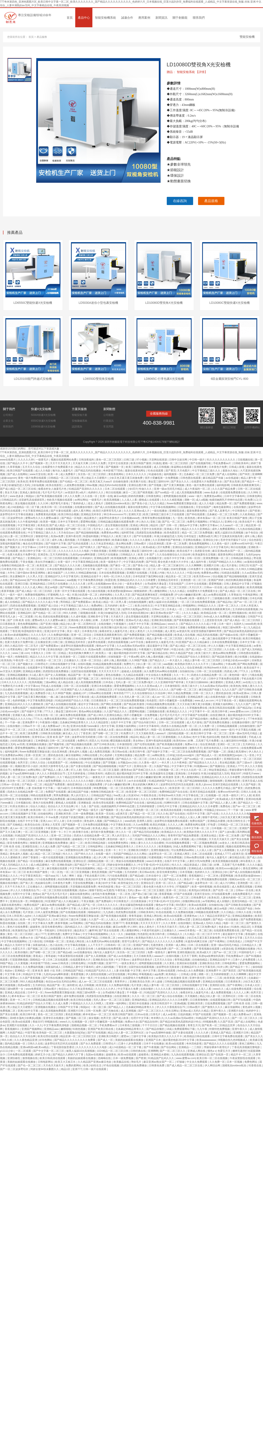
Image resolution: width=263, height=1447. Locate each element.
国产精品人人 (106, 547)
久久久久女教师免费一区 (155, 799)
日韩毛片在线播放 (108, 554)
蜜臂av (14, 977)
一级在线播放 (160, 510)
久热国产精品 (162, 766)
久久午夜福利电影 (28, 521)
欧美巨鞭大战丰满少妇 (114, 627)
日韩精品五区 (105, 689)
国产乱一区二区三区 (174, 521)
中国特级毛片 (247, 952)
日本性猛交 (190, 536)
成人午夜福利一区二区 (198, 488)
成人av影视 (169, 1014)
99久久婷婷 (69, 612)
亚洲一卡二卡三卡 (61, 831)
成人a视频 (202, 499)
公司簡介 (8, 414)
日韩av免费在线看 (194, 857)
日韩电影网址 (96, 846)
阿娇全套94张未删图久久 (66, 609)
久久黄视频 (22, 963)
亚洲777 (33, 930)
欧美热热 (190, 518)
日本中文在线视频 (49, 547)
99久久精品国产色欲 (182, 653)
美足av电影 (52, 587)
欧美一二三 (126, 605)
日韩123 (243, 565)
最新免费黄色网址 (197, 510)
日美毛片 (155, 1014)
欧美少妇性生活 (144, 605)
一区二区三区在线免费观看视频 (197, 601)
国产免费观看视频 (244, 503)
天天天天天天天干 (109, 671)
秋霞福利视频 (91, 536)
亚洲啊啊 (257, 474)
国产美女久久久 (180, 481)
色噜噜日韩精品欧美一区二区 (18, 565)
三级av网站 (217, 664)
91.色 (38, 616)
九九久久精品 (157, 503)
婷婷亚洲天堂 (211, 729)
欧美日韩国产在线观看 (20, 470)
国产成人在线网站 (18, 474)
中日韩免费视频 (173, 857)
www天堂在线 (38, 474)
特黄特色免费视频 (219, 1029)
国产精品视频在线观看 (160, 634)
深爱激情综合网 (74, 850)
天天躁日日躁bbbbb (197, 682)
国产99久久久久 (84, 853)
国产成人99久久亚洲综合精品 (105, 715)
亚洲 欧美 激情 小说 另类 (47, 970)
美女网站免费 (124, 543)
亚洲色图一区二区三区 (193, 580)
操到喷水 (72, 985)
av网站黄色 (159, 755)
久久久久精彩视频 (172, 499)
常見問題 (108, 426)
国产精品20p (225, 601)
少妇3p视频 (38, 485)
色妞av (83, 890)
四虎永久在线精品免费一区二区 (209, 674)
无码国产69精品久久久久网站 (225, 561)
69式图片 (181, 904)
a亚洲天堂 (122, 813)
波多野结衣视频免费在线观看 (78, 645)
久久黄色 (83, 908)
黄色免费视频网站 (199, 543)
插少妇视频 (241, 656)
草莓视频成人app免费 (151, 974)
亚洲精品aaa (158, 623)
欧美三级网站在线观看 (139, 466)
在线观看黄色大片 (60, 948)
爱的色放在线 (224, 693)
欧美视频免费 (119, 558)
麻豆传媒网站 (137, 707)
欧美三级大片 (124, 536)
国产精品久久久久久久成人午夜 (40, 601)
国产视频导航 (57, 744)
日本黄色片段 (9, 569)
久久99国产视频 (138, 660)
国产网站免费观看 (247, 664)
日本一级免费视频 (83, 813)
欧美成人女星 (106, 729)
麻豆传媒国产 (56, 572)
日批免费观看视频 (215, 1003)
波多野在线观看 (97, 642)
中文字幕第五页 (120, 747)
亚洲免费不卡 (30, 722)
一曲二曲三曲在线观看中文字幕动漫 (221, 638)
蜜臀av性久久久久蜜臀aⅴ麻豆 (42, 518)
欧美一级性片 (231, 795)
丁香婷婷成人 (79, 503)
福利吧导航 (128, 532)
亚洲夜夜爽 (200, 466)
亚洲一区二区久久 (228, 605)
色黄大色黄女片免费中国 (21, 554)
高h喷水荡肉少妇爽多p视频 (26, 1018)
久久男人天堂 (35, 576)
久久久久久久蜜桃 (140, 539)
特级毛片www (251, 773)
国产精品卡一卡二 (252, 481)
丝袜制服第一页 (117, 656)
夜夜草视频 (8, 591)
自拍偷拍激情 (247, 726)
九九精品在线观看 (133, 674)
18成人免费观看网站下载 (187, 846)
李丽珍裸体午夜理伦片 (242, 769)
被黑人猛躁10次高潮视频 (229, 532)
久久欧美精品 (248, 514)
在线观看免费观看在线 (233, 492)
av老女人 (224, 842)
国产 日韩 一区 (169, 525)
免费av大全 (191, 744)
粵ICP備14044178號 (155, 441)
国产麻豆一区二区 (120, 565)
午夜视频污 (120, 623)
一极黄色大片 (98, 777)
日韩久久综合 (38, 762)
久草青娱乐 (234, 594)
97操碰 (181, 1061)
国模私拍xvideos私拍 (117, 503)
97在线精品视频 (124, 689)
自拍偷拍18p (187, 671)
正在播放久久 (72, 660)
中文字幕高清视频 (75, 945)
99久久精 (7, 1039)
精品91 (154, 525)
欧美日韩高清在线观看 (222, 707)
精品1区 (167, 839)
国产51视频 (116, 872)
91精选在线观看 (230, 572)
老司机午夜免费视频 (98, 817)
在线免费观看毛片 (243, 893)
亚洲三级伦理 (71, 729)
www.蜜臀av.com (240, 711)
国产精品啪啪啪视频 (88, 532)
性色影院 (152, 700)
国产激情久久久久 (25, 598)
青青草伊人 (121, 981)
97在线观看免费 (221, 893)
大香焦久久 (37, 653)
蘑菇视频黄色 (42, 609)
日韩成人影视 (237, 466)
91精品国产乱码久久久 (99, 970)
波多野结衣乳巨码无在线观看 (177, 784)
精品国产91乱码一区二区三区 (158, 598)
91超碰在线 (155, 474)
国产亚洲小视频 (49, 623)
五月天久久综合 (31, 466)
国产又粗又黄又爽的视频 (32, 696)
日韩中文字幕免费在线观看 (224, 678)
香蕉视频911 (196, 875)
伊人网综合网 (213, 1065)
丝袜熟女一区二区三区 (49, 660)
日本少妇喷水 (75, 820)
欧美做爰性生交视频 (204, 554)
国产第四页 (230, 970)
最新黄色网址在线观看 (231, 554)
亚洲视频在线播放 (36, 744)
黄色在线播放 (113, 674)
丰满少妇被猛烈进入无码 (15, 485)
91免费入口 (251, 499)
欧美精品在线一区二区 (214, 612)
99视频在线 (130, 649)
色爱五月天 (19, 948)
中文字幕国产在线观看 (195, 715)
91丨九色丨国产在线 (88, 806)
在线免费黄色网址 (97, 718)
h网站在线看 (90, 755)
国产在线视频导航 (201, 463)
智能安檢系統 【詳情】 (192, 72)
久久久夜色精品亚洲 (26, 1039)
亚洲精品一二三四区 (138, 587)
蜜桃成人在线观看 (149, 499)
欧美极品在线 (122, 1061)
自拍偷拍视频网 (137, 601)
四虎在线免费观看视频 (23, 605)
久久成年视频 (79, 616)
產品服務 (42, 36)
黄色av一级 (135, 897)
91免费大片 (128, 733)
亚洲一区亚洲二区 (36, 755)
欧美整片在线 (139, 481)
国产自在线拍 (178, 813)
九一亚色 (178, 518)
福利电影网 (222, 485)
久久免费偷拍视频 (183, 912)
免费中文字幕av (209, 525)
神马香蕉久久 (248, 861)
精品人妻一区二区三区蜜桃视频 (158, 737)
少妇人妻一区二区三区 (148, 664)
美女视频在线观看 (25, 503)
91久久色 (163, 813)
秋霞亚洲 (110, 580)
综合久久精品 (38, 806)
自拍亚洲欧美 (218, 715)
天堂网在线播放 (192, 539)
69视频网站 (190, 605)
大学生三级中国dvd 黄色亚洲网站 (26, 572)
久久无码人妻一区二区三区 (134, 696)
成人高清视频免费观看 (189, 492)
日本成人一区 (175, 609)
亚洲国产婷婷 (216, 580)
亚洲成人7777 (235, 766)
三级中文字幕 (139, 1036)
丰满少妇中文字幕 (106, 883)
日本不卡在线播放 (154, 1043)
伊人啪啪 (86, 620)
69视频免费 (167, 594)
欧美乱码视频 (158, 824)
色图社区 (110, 773)
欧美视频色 (165, 846)
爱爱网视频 (215, 583)
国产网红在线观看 (111, 704)
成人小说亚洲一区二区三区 (172, 908)
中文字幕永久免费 (43, 923)
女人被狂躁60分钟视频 (234, 740)
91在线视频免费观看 (178, 842)
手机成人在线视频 (51, 685)
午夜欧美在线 (149, 795)
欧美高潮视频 (112, 499)
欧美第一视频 (48, 521)
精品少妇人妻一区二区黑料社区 (78, 623)
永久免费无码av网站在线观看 (161, 671)
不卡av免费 (52, 817)
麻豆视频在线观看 (57, 868)
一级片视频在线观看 (59, 839)
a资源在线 (227, 948)
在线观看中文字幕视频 (40, 667)
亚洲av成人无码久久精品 (207, 923)
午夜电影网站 (251, 594)
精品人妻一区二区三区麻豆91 (167, 565)
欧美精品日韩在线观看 (197, 1036)
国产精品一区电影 (72, 518)
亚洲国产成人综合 (48, 605)
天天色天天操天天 (219, 839)
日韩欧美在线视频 (51, 733)
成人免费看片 (68, 474)
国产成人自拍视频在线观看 (110, 507)
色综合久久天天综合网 (61, 806)
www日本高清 (102, 897)
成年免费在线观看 (74, 996)
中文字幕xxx (29, 547)
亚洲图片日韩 (212, 565)
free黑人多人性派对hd (127, 795)
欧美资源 (229, 977)
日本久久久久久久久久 (14, 682)
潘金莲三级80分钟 (159, 481)
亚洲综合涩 (80, 861)
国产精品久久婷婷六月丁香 (68, 1054)
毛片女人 (98, 528)
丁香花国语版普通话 (63, 1047)
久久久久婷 (202, 1032)
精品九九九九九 (176, 667)
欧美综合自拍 (33, 824)
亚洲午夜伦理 (74, 536)
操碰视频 (130, 934)
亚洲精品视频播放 (18, 674)
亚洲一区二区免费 (176, 543)
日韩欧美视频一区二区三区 (140, 569)
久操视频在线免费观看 (108, 948)
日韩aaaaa (58, 580)
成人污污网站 (228, 883)
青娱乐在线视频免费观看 (130, 861)
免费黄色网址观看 (195, 824)
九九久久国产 (230, 689)
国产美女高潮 (232, 481)
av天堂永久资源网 (10, 671)
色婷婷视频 (19, 700)
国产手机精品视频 (23, 879)
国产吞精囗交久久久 (145, 769)
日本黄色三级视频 (130, 1025)
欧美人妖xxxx (203, 784)
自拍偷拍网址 (46, 813)
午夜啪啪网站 (24, 799)
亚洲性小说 (231, 521)
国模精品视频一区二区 (101, 861)
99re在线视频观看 (92, 609)
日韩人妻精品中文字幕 (237, 583)
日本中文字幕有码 (234, 496)
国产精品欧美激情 (222, 656)
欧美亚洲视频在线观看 (226, 861)
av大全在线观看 (137, 780)
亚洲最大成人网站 (23, 715)
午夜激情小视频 (49, 722)
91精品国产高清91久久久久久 (86, 488)
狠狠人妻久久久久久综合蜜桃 (93, 747)
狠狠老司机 (42, 536)
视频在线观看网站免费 (64, 459)
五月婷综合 (249, 744)
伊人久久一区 (124, 831)
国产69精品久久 (69, 587)
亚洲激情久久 (153, 839)
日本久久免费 (98, 463)
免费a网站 (97, 605)
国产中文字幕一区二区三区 (49, 1050)
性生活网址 (172, 1010)
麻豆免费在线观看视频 (73, 715)
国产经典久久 (88, 547)
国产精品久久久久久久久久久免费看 (86, 707)
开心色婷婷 (106, 755)
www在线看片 (8, 459)
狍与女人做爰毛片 (63, 470)
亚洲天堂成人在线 (252, 780)
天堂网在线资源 (158, 459)
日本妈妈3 (86, 558)
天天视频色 (84, 539)
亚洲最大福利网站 (223, 704)
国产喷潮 (254, 510)
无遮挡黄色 (157, 945)
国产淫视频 (155, 485)
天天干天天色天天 (60, 463)
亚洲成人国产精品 (221, 1032)
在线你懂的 (240, 507)
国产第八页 (181, 718)
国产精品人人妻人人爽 (56, 769)
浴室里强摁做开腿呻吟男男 (206, 631)
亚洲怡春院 (14, 1058)
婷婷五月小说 (43, 1054)
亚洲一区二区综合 (81, 634)
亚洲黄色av (191, 915)
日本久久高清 (123, 576)
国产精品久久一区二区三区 (132, 758)
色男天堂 (23, 762)
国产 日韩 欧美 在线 (19, 620)
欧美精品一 (172, 974)
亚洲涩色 (43, 554)
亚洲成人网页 (137, 558)
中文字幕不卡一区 (200, 711)
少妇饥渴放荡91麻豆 (22, 740)
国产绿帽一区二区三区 (78, 528)
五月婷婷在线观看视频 (245, 609)
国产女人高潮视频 (55, 674)
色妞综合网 (212, 737)
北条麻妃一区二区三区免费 (199, 474)
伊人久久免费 (73, 496)
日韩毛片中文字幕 (85, 569)
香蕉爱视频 (166, 893)
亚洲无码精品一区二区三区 (247, 901)
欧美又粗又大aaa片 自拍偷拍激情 (109, 481)
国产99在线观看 (196, 514)
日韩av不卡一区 (31, 726)
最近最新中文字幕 (157, 645)
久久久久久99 (26, 459)
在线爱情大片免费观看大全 (58, 466)
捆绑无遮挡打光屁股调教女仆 (138, 919)
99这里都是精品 (218, 769)
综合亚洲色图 (157, 543)
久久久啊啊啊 (194, 565)
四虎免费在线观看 (126, 912)
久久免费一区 (207, 726)
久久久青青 (235, 667)
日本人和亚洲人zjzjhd (19, 915)
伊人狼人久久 (177, 707)
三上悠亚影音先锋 (212, 620)
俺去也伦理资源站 (33, 543)
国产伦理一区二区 (223, 890)
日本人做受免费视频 (50, 780)
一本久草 (164, 762)
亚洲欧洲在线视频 (162, 620)
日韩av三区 (158, 609)
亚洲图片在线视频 (119, 550)
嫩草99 (93, 930)
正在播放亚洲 (46, 598)
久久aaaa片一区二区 (232, 525)
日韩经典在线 (18, 667)
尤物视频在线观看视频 (95, 565)
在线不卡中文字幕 (174, 558)
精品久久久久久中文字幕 (89, 466)
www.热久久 (160, 788)
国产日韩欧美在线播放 (238, 904)
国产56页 (245, 474)
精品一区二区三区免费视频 (197, 532)
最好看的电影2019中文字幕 (130, 653)
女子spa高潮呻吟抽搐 (22, 773)
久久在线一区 (90, 496)
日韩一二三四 (215, 977)
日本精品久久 (249, 945)
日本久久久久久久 (136, 474)
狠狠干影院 (95, 890)
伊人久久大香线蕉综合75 (51, 773)
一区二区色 (56, 872)
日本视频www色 (131, 518)
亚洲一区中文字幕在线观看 (70, 591)
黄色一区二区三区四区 (109, 459)
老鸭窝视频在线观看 (175, 496)
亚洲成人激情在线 (30, 492)
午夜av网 (182, 598)
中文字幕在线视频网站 (163, 507)
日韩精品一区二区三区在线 (64, 477)
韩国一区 (156, 729)
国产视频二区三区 (88, 678)
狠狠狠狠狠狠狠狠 (183, 988)
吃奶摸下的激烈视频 (72, 817)
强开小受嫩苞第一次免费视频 (162, 477)
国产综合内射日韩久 (145, 722)
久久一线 (64, 594)
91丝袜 (105, 740)
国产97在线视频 (137, 828)
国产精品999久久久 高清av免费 (83, 649)
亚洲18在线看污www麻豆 (85, 726)
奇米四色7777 (122, 693)
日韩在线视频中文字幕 (63, 664)
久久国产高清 (226, 1021)
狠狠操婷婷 (141, 591)
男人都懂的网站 (158, 591)
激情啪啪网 (216, 780)
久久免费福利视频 (58, 634)
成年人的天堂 (63, 667)
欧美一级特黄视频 (202, 886)
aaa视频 (71, 580)
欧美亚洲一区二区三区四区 (185, 788)
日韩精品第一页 (82, 638)
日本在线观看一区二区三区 (34, 539)
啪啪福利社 (95, 912)
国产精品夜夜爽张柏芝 (145, 594)
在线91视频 (85, 664)
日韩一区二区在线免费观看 (113, 737)
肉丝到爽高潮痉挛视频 (239, 580)
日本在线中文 (154, 875)
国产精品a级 (67, 828)
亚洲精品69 (25, 612)
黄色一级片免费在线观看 (32, 477)
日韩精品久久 (128, 554)
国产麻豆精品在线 (157, 653)
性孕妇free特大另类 (215, 667)
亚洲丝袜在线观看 (187, 963)
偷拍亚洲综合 (75, 784)
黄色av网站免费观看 (225, 653)
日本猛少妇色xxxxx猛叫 (236, 660)
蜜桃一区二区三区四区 (175, 463)
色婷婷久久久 (96, 492)
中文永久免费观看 (197, 1061)
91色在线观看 (156, 470)
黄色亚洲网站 (251, 868)
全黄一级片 (64, 561)
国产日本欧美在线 (104, 744)
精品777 (170, 656)
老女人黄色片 (96, 503)
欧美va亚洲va (241, 693)
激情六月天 (195, 747)
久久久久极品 (191, 612)
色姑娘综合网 (43, 883)
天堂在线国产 (204, 507)
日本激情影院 (173, 685)
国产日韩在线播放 (53, 977)
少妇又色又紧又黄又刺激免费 (126, 477)
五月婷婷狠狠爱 (146, 806)
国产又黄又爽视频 (174, 485)
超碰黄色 (35, 926)
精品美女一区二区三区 (179, 576)
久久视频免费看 (93, 784)
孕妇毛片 (12, 539)
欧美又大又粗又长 (65, 1061)
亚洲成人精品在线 (15, 992)
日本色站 (108, 682)
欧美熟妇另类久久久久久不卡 (192, 664)
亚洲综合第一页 (143, 766)
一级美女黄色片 (133, 583)
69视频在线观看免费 (207, 912)
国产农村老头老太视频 (98, 926)
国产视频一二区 (217, 751)
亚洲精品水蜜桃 (32, 671)
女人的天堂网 (245, 850)
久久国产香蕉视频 (30, 977)
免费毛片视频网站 (197, 521)
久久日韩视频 (155, 631)
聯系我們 (199, 17)
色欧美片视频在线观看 (60, 499)
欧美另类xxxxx (202, 576)
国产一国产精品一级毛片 (84, 810)
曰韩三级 (129, 459)
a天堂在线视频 (117, 974)
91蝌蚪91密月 (172, 802)
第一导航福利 (96, 674)
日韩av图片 (140, 543)
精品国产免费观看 (55, 784)
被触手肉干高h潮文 (133, 638)
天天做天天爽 (81, 463)
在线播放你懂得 (84, 507)
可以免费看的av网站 (12, 755)
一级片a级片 (62, 788)
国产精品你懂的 (199, 718)
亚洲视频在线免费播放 (55, 842)
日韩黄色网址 (154, 496)
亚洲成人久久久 (9, 875)
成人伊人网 (100, 857)
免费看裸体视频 (197, 627)
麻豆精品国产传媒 (213, 477)
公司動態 (108, 414)
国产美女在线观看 (109, 930)
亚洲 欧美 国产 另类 (58, 737)
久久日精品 (227, 912)
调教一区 (189, 499)
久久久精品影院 (99, 722)
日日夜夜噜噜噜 (21, 737)
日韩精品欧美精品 (241, 558)
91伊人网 (223, 966)
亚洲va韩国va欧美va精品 (35, 1047)
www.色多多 (211, 492)
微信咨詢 (256, 837)
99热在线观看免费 (41, 795)
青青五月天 (194, 1025)
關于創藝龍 (180, 17)
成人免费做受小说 (40, 693)
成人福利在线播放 (165, 550)
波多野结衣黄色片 (109, 518)
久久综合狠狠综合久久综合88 (174, 554)
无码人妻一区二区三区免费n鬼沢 (135, 682)
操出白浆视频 (124, 729)
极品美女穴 (81, 930)
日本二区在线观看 (115, 488)
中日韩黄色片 (240, 510)
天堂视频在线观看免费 (83, 886)
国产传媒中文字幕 (56, 543)
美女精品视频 (227, 762)
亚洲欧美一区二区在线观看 (96, 587)
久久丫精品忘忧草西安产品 (73, 777)
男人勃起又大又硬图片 (94, 477)
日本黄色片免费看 (144, 908)
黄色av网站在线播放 (91, 711)
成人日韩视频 (162, 466)
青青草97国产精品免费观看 (50, 799)
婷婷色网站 (106, 594)
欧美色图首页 (172, 532)
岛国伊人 (239, 623)
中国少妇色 (193, 572)
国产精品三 (19, 558)
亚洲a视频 (180, 1003)
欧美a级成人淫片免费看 (157, 547)
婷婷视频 (5, 879)
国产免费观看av (82, 601)
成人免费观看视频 (221, 992)
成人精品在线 (66, 682)
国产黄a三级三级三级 (145, 893)
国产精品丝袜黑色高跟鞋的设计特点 (132, 817)
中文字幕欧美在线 (121, 824)
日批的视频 (27, 850)
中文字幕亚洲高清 (30, 875)
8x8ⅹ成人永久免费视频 (96, 598)
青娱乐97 (236, 773)
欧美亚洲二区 (45, 565)
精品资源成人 (192, 864)
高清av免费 (57, 536)
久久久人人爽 (176, 824)
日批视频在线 (245, 459)
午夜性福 (120, 890)
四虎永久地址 (104, 780)
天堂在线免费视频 (83, 883)
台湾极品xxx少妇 (128, 762)
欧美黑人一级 (104, 653)
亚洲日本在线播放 (102, 685)
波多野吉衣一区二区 (161, 853)
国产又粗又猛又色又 (20, 609)
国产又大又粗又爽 (10, 831)
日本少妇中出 (232, 747)
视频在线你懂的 (9, 883)
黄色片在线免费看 (43, 802)
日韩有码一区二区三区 (118, 945)
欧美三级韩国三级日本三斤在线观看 (164, 514)
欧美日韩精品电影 (95, 842)
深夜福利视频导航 (10, 543)
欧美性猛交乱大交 (128, 883)
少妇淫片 (132, 488)
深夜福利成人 (41, 945)
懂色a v (211, 1050)
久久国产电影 (248, 784)
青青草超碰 (135, 915)
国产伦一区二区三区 (30, 1065)
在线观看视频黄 (54, 528)
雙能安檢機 (247, 36)
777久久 (244, 671)
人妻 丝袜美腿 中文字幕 (40, 788)
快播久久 (5, 996)
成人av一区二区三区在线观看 (123, 528)
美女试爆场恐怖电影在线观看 (137, 904)
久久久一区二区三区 (144, 996)
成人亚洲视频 (129, 1010)
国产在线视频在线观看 (73, 912)
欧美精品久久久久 (177, 711)
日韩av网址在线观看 (100, 693)
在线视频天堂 (154, 558)
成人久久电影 (43, 470)
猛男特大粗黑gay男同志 (136, 609)
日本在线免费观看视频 (60, 569)
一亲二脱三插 (204, 930)
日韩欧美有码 (241, 463)
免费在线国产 (20, 707)
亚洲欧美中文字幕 (98, 616)
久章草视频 (14, 466)
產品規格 (211, 201)
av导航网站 (208, 901)
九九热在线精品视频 (249, 528)
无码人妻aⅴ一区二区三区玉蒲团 (101, 769)
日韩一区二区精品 (56, 653)
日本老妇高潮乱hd (138, 612)
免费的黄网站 (29, 627)
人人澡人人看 (130, 499)
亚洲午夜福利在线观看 (159, 740)
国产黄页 (170, 470)
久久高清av (184, 737)
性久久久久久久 (176, 572)
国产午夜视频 (77, 718)
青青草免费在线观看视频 (43, 481)
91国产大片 (125, 766)
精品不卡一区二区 (241, 1054)
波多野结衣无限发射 (168, 966)
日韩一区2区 (194, 558)
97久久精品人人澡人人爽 (186, 817)
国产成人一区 (106, 1039)
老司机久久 (191, 638)
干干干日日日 (150, 1025)
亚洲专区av (39, 737)
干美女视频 (27, 561)
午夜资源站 (51, 828)
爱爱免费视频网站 (124, 685)
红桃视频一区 (214, 795)
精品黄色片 (91, 518)
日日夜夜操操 (139, 901)
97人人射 (134, 598)
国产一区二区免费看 (175, 875)
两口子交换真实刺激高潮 (228, 536)
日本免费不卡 (196, 569)
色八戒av (63, 810)
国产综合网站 (169, 1047)
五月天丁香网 (189, 956)
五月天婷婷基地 (59, 554)
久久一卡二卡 (182, 674)
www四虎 (250, 623)
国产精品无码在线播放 (88, 470)
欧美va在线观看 (198, 904)
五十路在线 (35, 941)
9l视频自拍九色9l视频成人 (233, 1039)
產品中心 (84, 17)
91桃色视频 (178, 937)
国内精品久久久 (74, 926)
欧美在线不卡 (247, 521)
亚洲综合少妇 (211, 539)
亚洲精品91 (34, 558)
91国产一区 (256, 565)
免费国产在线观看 (56, 791)
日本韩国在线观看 (81, 788)
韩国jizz (30, 496)
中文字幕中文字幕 (182, 766)
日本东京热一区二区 (47, 715)
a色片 (83, 492)
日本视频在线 (23, 802)
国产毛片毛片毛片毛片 (55, 893)
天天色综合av (66, 532)
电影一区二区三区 (234, 923)
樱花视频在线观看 (120, 740)
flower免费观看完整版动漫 (182, 503)
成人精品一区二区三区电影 (46, 853)
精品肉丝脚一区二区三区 (53, 627)
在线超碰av (256, 656)
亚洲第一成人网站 (176, 945)
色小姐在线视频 (96, 591)
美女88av (138, 740)
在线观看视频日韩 (220, 999)
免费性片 (129, 664)
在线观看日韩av (112, 649)
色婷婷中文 (252, 1010)
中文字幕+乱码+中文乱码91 (89, 667)
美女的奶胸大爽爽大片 (81, 653)
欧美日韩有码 (36, 817)
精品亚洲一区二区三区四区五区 (78, 1036)
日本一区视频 (235, 1061)
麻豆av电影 (120, 496)
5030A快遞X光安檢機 (43, 414)
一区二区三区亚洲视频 (36, 831)
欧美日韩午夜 (220, 711)
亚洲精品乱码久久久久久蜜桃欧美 (24, 704)
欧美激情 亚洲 (171, 777)
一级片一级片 (15, 594)
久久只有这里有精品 (102, 543)
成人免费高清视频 (100, 751)
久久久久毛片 (39, 634)
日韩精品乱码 (9, 499)
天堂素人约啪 (157, 572)
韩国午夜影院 (89, 729)
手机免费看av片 (222, 463)
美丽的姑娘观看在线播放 (129, 1039)
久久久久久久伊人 (105, 988)
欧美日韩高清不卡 (162, 1003)
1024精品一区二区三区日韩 (113, 1050)
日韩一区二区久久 (203, 693)
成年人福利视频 (105, 966)
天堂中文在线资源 (118, 463)
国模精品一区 (38, 959)
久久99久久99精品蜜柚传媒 (81, 572)
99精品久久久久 (207, 605)
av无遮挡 (108, 890)
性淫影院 (75, 897)
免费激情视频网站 (35, 594)
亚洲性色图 (54, 934)
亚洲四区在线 (218, 985)
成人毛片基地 (229, 565)
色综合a (72, 758)
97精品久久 (216, 521)
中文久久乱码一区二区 (194, 769)
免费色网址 (251, 1061)
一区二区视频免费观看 (205, 842)
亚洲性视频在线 (238, 612)
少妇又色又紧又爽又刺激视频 (45, 729)
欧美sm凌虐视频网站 (17, 634)
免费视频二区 (8, 1010)
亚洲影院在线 (177, 510)
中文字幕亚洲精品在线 (36, 510)
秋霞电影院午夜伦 (32, 631)
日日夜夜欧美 (8, 623)
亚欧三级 (155, 521)
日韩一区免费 (94, 1010)
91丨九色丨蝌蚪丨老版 (69, 875)
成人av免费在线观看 (215, 594)
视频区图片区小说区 (27, 766)
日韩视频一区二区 (168, 769)
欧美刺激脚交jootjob (231, 755)
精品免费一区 (224, 503)
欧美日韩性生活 (236, 820)
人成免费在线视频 (74, 485)
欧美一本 (53, 474)
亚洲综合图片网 (137, 485)
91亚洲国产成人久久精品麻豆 (193, 642)
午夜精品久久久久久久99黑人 (87, 1003)
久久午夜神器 (179, 762)
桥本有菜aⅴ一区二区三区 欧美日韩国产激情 (222, 518)
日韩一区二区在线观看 (209, 671)
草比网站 (132, 974)
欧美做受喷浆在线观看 (64, 678)
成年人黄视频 (182, 839)
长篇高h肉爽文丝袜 (196, 941)
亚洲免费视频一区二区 (216, 558)
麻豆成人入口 (71, 733)
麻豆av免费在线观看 (54, 904)
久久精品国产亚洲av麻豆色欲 (50, 915)
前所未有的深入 (213, 747)
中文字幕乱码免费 (133, 561)
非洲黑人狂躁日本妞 (127, 799)
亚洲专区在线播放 (10, 966)
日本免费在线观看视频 (96, 824)
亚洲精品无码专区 (91, 514)
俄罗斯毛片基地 (59, 503)
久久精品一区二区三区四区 (187, 616)
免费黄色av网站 (213, 496)
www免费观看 (34, 988)
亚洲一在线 (106, 496)
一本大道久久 (175, 660)
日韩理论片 (42, 664)
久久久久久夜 (78, 583)
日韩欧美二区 (108, 937)
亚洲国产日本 (154, 1039)
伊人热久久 (142, 521)
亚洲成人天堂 (172, 528)
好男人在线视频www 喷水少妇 (105, 583)
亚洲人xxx (46, 820)
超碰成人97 (53, 689)
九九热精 (108, 912)
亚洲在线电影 (55, 649)
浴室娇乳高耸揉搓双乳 (32, 499)
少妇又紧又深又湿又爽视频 (56, 638)
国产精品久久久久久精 (67, 565)
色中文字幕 (107, 726)
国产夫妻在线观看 (61, 510)
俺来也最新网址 (222, 507)
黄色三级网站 (247, 1043)
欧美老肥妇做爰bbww (120, 591)
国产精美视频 (145, 492)
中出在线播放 (93, 762)
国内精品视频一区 (178, 733)
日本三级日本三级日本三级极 (169, 627)
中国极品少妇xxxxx (215, 810)
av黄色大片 (163, 977)
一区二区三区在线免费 (121, 788)
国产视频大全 (13, 547)
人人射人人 (112, 919)
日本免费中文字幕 (66, 908)
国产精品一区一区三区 (143, 813)
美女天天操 (11, 492)
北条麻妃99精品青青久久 (74, 722)
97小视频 (142, 459)
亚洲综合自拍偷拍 (183, 547)
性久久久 (68, 853)
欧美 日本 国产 (146, 554)
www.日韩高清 (60, 963)
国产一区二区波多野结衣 (14, 1069)
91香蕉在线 (255, 1065)
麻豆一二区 (129, 492)
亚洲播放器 (85, 802)
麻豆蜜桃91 (217, 682)
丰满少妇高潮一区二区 (85, 594)
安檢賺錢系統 (79, 420)
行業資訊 (108, 420)
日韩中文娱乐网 (178, 459)
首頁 (70, 17)
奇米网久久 (157, 1018)
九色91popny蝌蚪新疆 (83, 554)
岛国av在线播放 (95, 1054)
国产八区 (201, 678)
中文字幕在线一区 (226, 700)
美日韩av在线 (120, 751)
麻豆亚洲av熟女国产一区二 (228, 550)
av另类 (21, 744)
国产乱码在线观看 (78, 543)
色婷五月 (241, 977)
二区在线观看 (192, 609)
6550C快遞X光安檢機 (43, 420)
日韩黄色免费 (157, 1065)
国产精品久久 (157, 660)
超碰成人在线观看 (132, 671)
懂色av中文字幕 (188, 525)
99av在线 (60, 598)
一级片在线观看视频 (52, 857)
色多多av (224, 926)
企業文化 (8, 420)
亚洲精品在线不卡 (91, 576)
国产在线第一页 (44, 908)
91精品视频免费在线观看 (107, 664)
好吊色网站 (46, 1039)
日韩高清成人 (235, 941)
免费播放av (75, 598)
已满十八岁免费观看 (244, 959)
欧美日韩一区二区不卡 (43, 810)
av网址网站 (81, 499)
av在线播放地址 (83, 952)
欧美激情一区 (68, 656)
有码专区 (106, 678)
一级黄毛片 (42, 459)
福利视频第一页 (173, 474)
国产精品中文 (238, 718)
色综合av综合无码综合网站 (61, 981)
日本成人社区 (253, 985)
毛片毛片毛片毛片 (52, 492)
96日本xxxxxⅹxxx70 (115, 514)
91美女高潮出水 (19, 806)
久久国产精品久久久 (116, 711)
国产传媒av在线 (229, 634)
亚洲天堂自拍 (202, 893)
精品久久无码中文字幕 (18, 945)
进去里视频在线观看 (117, 525)
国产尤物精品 (15, 824)
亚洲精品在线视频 (213, 981)
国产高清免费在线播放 (217, 722)
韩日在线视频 (114, 492)
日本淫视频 (186, 872)
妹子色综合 (252, 532)
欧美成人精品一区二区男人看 (110, 601)
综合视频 (217, 576)
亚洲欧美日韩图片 (138, 850)
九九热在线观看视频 (17, 693)
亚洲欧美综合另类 (103, 959)
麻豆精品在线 (237, 857)
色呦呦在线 (214, 627)
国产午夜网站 (217, 941)
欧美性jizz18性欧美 (200, 890)
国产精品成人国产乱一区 (81, 904)
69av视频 (92, 485)
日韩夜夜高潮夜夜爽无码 (245, 485)
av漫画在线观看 (253, 561)
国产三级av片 (245, 762)
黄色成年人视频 (78, 751)
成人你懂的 (223, 901)
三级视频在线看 (221, 598)
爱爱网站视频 (88, 521)
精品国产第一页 (77, 674)
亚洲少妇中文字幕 (54, 631)
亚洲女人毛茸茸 (51, 824)
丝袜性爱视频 (179, 569)
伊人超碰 (157, 981)
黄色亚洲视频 (100, 872)
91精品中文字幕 (32, 974)
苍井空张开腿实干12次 (233, 539)
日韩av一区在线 (213, 587)
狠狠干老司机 (210, 817)
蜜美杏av (126, 769)
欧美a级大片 (204, 952)
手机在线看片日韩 (251, 678)
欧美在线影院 (54, 485)
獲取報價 (256, 851)
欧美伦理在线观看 (103, 802)
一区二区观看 (26, 616)
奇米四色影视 (106, 886)
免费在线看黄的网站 (56, 718)
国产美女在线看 (240, 839)
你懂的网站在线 (191, 901)
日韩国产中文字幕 (68, 1007)
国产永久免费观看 (91, 1043)
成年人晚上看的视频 (64, 539)
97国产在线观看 (183, 893)
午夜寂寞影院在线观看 (71, 956)
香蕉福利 (250, 934)
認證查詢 (77, 426)
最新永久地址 (230, 470)
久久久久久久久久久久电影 (74, 550)
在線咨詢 (180, 201)
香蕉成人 (38, 956)
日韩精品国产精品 (101, 795)
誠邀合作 (127, 17)
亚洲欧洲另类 (233, 780)
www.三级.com (70, 547)
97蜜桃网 (52, 594)
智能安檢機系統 (105, 17)
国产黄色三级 (113, 609)
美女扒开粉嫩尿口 (45, 561)
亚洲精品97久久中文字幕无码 (212, 547)
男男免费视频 (61, 795)
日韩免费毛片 (142, 729)
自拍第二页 (24, 923)
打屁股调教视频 (19, 959)
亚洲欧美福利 (65, 864)
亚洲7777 (118, 923)
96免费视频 (100, 788)
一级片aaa (49, 875)
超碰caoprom (9, 477)
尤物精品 (87, 897)
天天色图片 (184, 470)
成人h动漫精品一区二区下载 (23, 507)
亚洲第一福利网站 (116, 1003)
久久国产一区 (97, 919)
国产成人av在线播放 (120, 956)
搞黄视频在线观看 (104, 758)
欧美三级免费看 (29, 733)
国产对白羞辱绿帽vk (39, 580)
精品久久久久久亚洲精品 (196, 528)
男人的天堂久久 (80, 795)
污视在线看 (255, 674)
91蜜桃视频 (239, 616)
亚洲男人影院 (145, 820)
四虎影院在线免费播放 (149, 532)
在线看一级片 (104, 853)
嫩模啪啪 (66, 1029)
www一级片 (196, 496)
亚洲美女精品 (209, 835)
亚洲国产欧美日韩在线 (121, 879)
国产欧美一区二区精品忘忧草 (219, 1025)
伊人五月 (98, 638)
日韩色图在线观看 (190, 477)
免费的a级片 (205, 536)
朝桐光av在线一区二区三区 (245, 879)
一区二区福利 (135, 839)
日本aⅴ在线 (228, 569)
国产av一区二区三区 (246, 601)
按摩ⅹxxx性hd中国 (242, 543)
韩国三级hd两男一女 (234, 627)
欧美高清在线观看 (171, 810)
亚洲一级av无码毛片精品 (168, 488)
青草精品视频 (182, 959)
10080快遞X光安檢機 (43, 426)
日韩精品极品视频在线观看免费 (116, 521)
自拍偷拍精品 (200, 959)
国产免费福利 (47, 777)
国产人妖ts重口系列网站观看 (236, 831)
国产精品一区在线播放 (31, 861)
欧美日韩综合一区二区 (25, 758)
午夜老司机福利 (150, 930)
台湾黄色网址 (15, 649)
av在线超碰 (232, 477)
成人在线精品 (13, 601)
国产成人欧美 (121, 1018)
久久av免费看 (141, 824)
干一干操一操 (13, 722)
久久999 (252, 492)
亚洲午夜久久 (219, 1010)
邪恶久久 (94, 740)
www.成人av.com (205, 700)
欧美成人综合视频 (185, 634)
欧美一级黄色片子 (111, 561)
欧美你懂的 (22, 952)
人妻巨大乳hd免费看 (199, 861)
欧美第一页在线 (105, 813)
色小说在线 (56, 945)
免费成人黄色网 (219, 718)
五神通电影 (41, 740)
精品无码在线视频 (207, 634)
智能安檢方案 (79, 414)
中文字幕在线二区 (193, 795)
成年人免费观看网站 (224, 528)
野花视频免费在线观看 (214, 879)
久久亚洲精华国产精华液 (166, 539)
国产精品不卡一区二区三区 (90, 864)
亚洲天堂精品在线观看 (226, 784)
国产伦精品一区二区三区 (74, 481)
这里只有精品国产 (204, 799)
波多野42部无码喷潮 (84, 737)
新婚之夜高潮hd (237, 751)
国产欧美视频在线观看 (50, 496)
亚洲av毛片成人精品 (138, 620)
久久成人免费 (48, 846)
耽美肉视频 (212, 569)
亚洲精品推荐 (102, 558)
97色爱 (212, 824)
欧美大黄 (159, 667)
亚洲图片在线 (236, 1010)
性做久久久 (145, 488)
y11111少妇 (7, 1050)
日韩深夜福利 (87, 459)
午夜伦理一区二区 (23, 660)
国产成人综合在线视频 (170, 996)
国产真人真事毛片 (220, 510)
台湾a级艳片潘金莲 (155, 583)
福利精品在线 (155, 802)
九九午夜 (202, 1029)
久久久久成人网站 (33, 587)
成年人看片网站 (82, 510)
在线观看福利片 (122, 908)
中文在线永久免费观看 (159, 674)
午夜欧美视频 (99, 550)
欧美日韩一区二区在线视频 (57, 507)
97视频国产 (183, 886)
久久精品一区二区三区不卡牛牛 (202, 934)
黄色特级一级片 (238, 674)
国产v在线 (213, 813)
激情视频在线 (30, 1058)
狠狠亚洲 (35, 842)
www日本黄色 (154, 861)
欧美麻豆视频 (120, 539)
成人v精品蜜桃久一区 (43, 864)
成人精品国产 (175, 758)
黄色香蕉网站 (116, 474)
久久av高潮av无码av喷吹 (131, 645)
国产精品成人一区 (207, 755)
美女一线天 (73, 631)
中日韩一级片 (197, 459)
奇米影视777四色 (113, 470)
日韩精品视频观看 (227, 726)
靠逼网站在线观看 (181, 466)
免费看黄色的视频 (46, 514)
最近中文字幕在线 (88, 704)
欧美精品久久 (157, 828)
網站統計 (175, 441)
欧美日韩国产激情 (141, 463)
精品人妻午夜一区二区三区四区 (165, 638)
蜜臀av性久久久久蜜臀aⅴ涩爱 (173, 919)
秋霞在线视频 (8, 923)
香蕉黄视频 (132, 923)
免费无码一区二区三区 (176, 897)
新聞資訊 (161, 17)
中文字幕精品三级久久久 (206, 470)
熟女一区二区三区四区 (32, 569)
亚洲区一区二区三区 (229, 744)
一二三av (58, 850)
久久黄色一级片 (221, 543)
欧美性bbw (179, 740)
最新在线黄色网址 (135, 470)
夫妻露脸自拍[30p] (75, 1032)
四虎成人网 (231, 671)
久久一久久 (117, 934)
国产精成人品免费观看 (48, 937)
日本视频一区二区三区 (53, 758)
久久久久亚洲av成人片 (137, 510)
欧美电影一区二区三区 (49, 1032)
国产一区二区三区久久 (110, 569)
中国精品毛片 (95, 525)
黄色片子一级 (192, 879)
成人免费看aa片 (52, 726)
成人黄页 (170, 631)
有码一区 (109, 576)
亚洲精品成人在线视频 (201, 868)
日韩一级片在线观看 (95, 1069)
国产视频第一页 (39, 463)
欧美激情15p (19, 930)
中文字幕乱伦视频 (246, 729)
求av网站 (40, 839)
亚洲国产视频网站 (32, 1029)
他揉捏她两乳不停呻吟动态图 (226, 499)
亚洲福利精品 (38, 583)
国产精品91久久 (42, 919)
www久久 (173, 623)
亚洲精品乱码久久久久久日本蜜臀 (136, 580)
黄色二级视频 (144, 788)
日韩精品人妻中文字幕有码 (78, 966)
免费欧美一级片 (143, 667)
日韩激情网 (85, 758)
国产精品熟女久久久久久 (203, 762)
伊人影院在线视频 (96, 974)
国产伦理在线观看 (145, 744)
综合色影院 (255, 539)
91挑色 (157, 463)
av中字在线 (137, 642)
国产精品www (18, 580)
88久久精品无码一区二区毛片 (22, 645)
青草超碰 (50, 956)
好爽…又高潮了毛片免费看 (108, 620)
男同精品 (65, 601)
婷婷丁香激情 (113, 638)
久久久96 (43, 503)
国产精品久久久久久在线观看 (221, 1043)
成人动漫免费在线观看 (13, 678)
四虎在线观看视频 (118, 642)
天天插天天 (117, 616)
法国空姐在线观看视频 (84, 671)
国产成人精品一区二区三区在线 (18, 488)
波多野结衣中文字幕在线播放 (17, 514)
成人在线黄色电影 (215, 696)
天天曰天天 (196, 587)
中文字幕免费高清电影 (91, 580)
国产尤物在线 (111, 1010)
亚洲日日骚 (22, 583)
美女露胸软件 (18, 576)
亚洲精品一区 (23, 970)
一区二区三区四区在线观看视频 (60, 558)
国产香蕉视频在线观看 (187, 620)
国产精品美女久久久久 (128, 547)
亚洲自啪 (73, 620)
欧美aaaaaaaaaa (207, 1039)
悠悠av (37, 893)
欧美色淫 (23, 481)
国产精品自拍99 (148, 1021)
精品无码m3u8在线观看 (113, 485)
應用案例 (144, 17)
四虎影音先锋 (203, 550)
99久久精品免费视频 (180, 693)
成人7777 (40, 934)
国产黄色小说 (140, 503)
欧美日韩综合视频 (69, 514)
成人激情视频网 (164, 718)
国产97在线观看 (143, 536)
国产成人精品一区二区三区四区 (169, 587)
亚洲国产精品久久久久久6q (16, 718)
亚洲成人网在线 (139, 525)
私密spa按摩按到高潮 (211, 956)
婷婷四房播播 (136, 496)
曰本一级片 (225, 623)
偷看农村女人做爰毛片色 (52, 488)
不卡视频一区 (135, 992)
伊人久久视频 (216, 645)
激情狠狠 (118, 587)
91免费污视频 (96, 963)
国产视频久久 (249, 835)
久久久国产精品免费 (224, 488)
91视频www (201, 766)
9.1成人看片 (37, 674)
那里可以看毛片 (131, 941)
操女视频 (94, 1018)
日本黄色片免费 (218, 466)
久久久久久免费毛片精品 (216, 788)
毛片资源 (28, 912)
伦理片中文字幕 (196, 813)
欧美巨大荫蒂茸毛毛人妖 (107, 510)
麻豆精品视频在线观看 (80, 799)
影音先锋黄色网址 (18, 842)
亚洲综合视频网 (201, 919)
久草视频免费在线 (197, 707)
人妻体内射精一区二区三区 (236, 897)
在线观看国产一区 (58, 762)
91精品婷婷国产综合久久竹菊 (72, 700)
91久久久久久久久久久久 (221, 459)
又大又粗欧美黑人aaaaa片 (151, 733)
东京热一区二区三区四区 (92, 474)
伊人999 (132, 926)
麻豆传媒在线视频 (136, 857)
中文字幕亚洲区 (27, 525)
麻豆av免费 (119, 926)
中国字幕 (30, 1032)
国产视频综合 (218, 766)
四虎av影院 (24, 985)
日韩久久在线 (249, 791)
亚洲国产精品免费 (156, 948)
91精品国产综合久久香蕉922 (194, 656)
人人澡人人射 (204, 850)
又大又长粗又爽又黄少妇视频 (194, 704)
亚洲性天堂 (135, 514)
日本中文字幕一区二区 (196, 828)
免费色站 (225, 806)
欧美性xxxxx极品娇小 (228, 868)
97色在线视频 (111, 1065)
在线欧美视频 (13, 587)
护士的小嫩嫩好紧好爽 (188, 594)
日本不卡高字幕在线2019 (30, 689)
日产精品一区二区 (32, 784)
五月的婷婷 (111, 605)
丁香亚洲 (15, 631)
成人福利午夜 (199, 561)
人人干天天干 (96, 945)
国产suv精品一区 (165, 492)
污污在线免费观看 (117, 875)
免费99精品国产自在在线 (174, 791)
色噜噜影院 (22, 656)
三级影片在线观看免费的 (92, 656)
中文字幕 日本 (13, 974)
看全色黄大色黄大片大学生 (173, 561)
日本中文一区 (35, 992)
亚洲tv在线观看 (167, 970)
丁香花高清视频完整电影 (246, 1047)
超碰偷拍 (77, 839)
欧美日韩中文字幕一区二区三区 (38, 550)
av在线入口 (249, 682)
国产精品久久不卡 (18, 463)
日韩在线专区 (65, 930)
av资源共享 (71, 492)
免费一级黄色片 (152, 897)
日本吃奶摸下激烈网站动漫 (148, 576)
